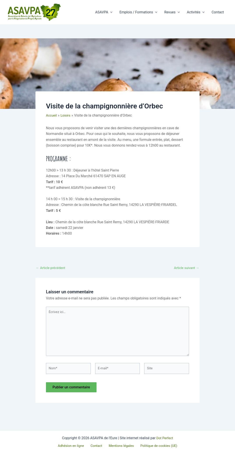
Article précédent (51, 268)
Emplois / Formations (138, 12)
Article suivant (186, 268)
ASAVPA (103, 12)
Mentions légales (120, 446)
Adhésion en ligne (73, 446)
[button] (110, 12)
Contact (218, 12)
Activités (196, 12)
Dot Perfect (164, 438)
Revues (172, 12)
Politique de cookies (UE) (156, 446)
